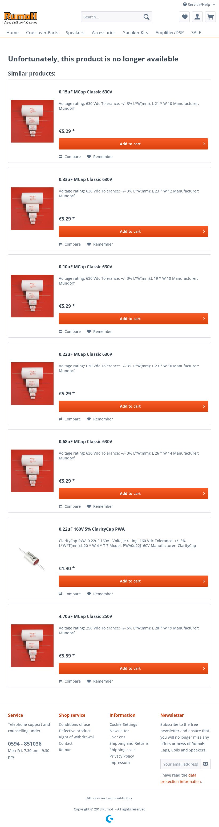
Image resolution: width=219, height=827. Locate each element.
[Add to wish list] (100, 156)
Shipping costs (123, 749)
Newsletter (119, 730)
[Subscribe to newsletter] (206, 764)
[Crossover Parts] (42, 32)
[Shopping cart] (210, 16)
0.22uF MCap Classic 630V (85, 354)
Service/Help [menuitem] (197, 4)
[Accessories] (103, 32)
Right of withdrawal (76, 736)
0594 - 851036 (25, 743)
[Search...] (116, 16)
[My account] (197, 16)
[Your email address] (180, 764)
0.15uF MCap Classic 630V (85, 92)
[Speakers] (75, 32)
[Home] (12, 32)
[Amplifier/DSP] (170, 32)
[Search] (146, 16)
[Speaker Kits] (135, 32)
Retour (65, 749)
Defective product (75, 730)
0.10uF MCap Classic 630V (85, 267)
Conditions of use (74, 724)
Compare (70, 156)
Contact (65, 743)
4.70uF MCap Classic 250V (85, 616)
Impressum (120, 762)
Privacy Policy (122, 756)
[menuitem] (116, 16)
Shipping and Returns (129, 743)
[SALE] (196, 32)
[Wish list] (184, 16)
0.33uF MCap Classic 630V (85, 179)
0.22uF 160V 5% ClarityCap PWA (92, 529)
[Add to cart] (133, 143)
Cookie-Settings (123, 724)
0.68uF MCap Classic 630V (85, 441)
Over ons (117, 736)
